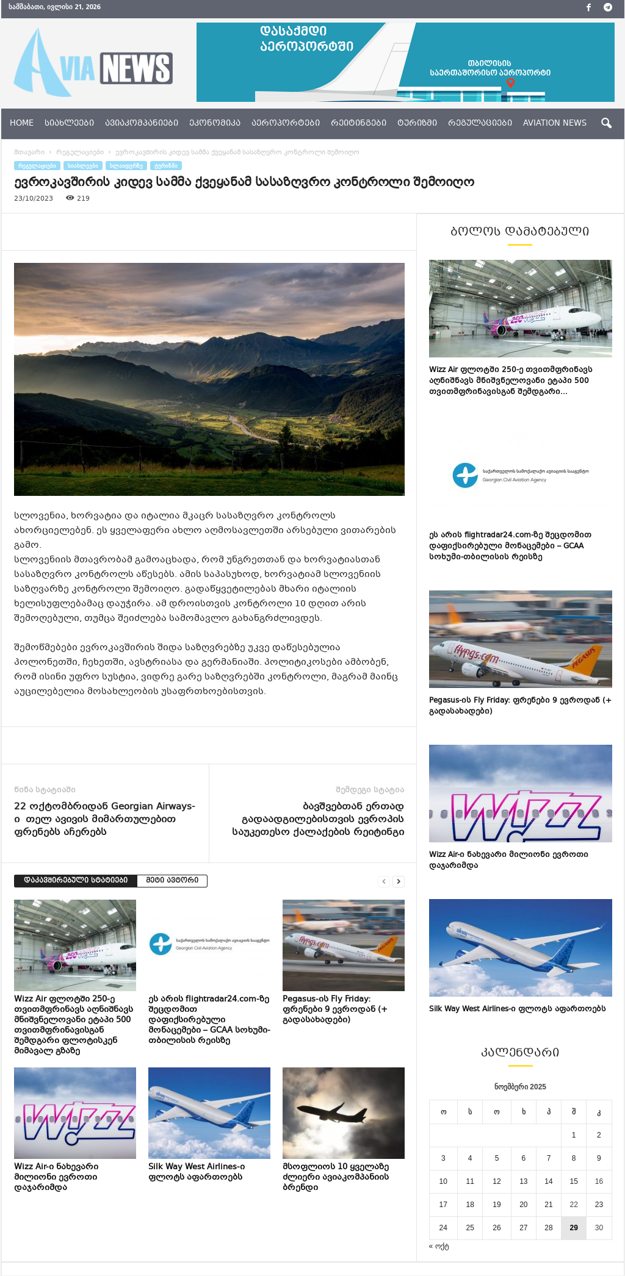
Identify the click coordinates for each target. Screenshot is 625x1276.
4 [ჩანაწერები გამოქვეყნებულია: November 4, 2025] (470, 1158)
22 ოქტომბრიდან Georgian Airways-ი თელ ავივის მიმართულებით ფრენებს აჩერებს (104, 820)
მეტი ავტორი (172, 881)
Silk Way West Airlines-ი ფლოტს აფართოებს (196, 1172)
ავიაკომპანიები (141, 124)
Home (22, 124)
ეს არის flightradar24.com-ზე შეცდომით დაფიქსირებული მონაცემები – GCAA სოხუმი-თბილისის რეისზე (209, 1020)
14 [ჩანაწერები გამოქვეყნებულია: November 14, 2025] (548, 1181)
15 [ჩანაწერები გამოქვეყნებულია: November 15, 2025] (574, 1181)
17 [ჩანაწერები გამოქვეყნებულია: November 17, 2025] (443, 1204)
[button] (606, 123)
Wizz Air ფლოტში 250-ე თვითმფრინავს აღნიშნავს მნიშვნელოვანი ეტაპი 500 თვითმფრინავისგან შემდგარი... (511, 381)
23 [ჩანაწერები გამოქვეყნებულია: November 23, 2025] (599, 1204)
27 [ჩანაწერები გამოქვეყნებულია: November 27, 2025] (523, 1228)
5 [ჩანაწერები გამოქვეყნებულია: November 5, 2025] (497, 1158)
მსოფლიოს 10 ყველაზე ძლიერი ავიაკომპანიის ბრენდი (336, 1177)
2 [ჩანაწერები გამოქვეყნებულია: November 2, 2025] (599, 1135)
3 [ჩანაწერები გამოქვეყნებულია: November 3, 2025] (443, 1158)
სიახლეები (69, 124)
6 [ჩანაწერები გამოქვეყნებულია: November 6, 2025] (524, 1158)
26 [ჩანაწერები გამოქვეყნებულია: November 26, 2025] (496, 1228)
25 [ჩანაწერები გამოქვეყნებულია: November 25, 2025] (470, 1228)
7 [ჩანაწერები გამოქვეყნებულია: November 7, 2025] (549, 1158)
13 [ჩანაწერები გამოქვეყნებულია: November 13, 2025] (523, 1181)
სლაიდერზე (126, 166)
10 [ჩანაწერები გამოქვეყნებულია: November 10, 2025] (443, 1181)
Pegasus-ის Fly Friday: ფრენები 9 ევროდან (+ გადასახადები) (335, 1010)
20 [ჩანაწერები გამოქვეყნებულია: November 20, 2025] (523, 1204)
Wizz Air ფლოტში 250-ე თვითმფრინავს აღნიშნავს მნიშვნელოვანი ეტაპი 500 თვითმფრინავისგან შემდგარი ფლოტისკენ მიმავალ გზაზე (73, 1026)
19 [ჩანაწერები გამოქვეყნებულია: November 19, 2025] (496, 1204)
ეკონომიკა (214, 124)
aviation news (555, 124)
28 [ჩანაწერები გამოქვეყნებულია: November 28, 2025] (548, 1228)
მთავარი (29, 152)
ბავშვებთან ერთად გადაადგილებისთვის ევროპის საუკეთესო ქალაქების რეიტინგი (318, 820)
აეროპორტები (285, 124)
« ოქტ (439, 1246)
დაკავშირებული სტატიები (76, 881)
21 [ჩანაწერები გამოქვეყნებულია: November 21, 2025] (548, 1204)
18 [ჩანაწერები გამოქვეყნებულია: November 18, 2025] (470, 1204)
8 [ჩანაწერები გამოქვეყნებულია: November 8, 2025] (574, 1158)
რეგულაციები (480, 124)
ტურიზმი (417, 124)
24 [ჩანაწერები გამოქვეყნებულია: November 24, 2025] (443, 1228)
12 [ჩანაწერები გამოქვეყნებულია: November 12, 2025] (496, 1181)
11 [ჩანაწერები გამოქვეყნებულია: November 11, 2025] (470, 1181)
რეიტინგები (358, 124)
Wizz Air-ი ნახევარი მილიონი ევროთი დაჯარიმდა (56, 1177)
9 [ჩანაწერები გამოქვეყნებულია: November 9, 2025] (599, 1158)
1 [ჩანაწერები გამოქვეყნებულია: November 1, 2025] (574, 1135)
